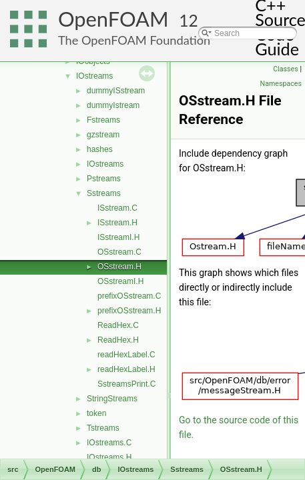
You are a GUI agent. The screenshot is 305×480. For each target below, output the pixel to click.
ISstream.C (117, 208)
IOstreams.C (109, 442)
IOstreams (94, 76)
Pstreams (104, 178)
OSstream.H (119, 266)
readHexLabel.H (126, 369)
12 (188, 20)
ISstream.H (117, 222)
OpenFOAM (113, 19)
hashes (100, 149)
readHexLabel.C (126, 354)
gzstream (103, 134)
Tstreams (103, 428)
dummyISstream (116, 90)
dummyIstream (113, 105)
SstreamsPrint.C (126, 384)
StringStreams (112, 398)
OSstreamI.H (120, 281)
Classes (285, 69)
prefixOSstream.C (129, 296)
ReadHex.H (118, 340)
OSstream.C (119, 252)
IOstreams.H (109, 457)
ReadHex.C (118, 325)
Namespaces (281, 83)
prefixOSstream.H (129, 310)
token (96, 413)
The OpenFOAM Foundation (134, 40)
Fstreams (103, 120)
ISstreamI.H (118, 237)
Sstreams (104, 193)
